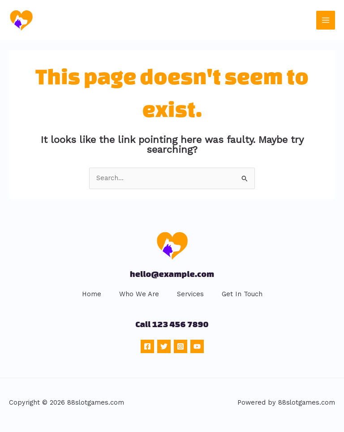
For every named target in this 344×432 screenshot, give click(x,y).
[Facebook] (147, 346)
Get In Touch (242, 294)
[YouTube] (197, 346)
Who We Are (139, 294)
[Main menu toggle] (325, 20)
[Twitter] (164, 346)
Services (190, 294)
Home (91, 294)
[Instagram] (180, 346)
